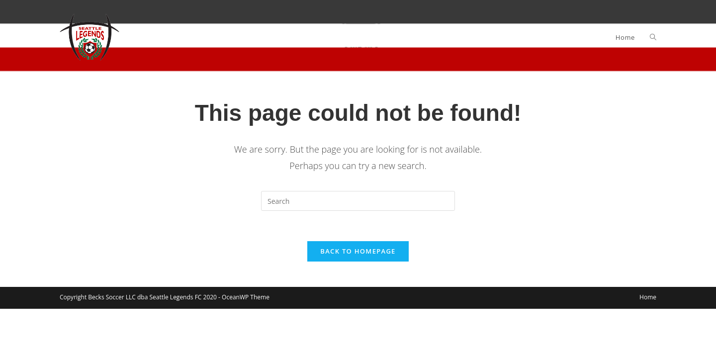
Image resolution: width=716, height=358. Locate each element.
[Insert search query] (358, 201)
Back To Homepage (357, 251)
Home (647, 297)
